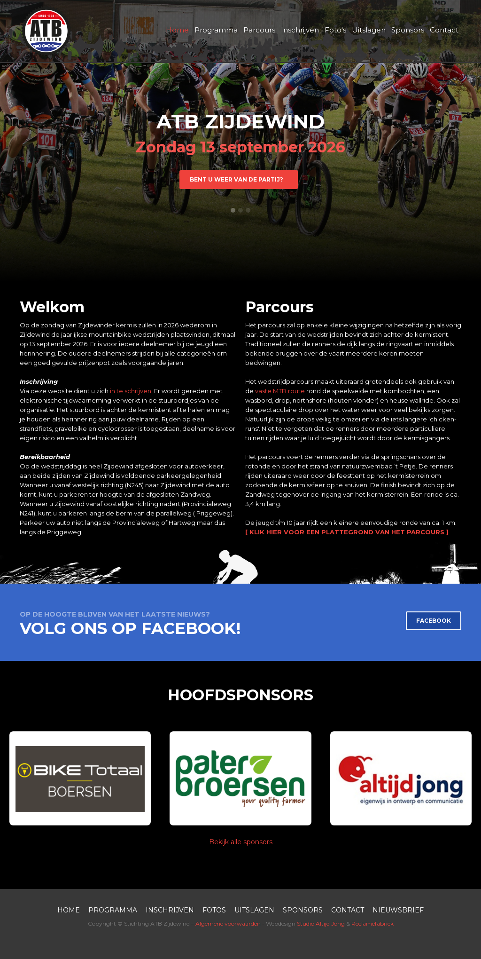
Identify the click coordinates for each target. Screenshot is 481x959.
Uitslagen (369, 29)
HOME (68, 910)
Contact (444, 29)
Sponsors (407, 29)
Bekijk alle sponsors (240, 842)
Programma (216, 29)
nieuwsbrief (398, 910)
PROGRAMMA (112, 910)
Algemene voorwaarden (228, 923)
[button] (233, 210)
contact (347, 910)
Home (177, 29)
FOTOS (214, 910)
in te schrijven (130, 391)
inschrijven (170, 910)
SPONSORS (303, 910)
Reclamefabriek (372, 923)
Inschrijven (300, 29)
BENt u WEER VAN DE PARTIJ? (238, 179)
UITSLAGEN (254, 910)
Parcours (259, 29)
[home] (46, 31)
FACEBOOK (433, 620)
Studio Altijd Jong (321, 923)
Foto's (335, 29)
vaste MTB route (280, 391)
